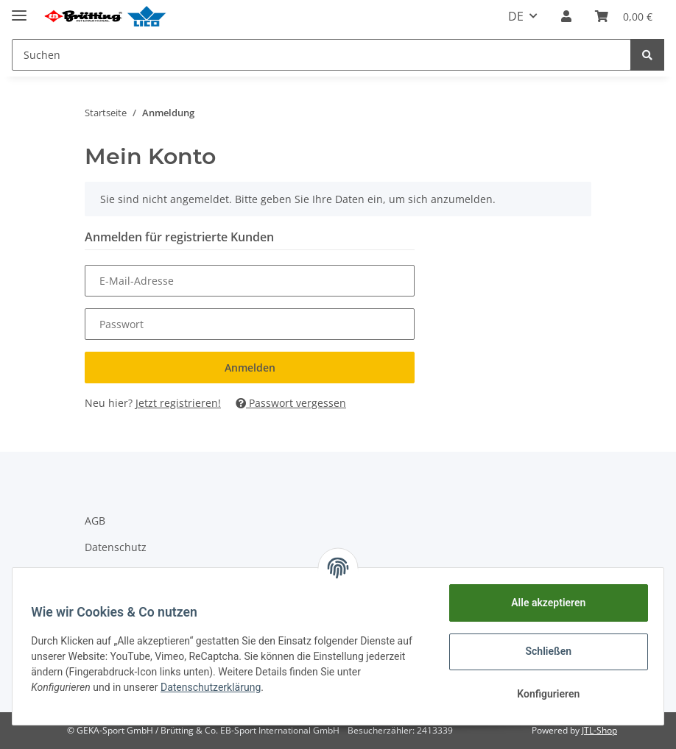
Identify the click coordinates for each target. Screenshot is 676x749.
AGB (95, 521)
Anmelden (250, 367)
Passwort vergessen (291, 403)
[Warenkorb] (623, 16)
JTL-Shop (599, 730)
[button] (566, 16)
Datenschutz (116, 547)
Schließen (544, 651)
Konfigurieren (543, 694)
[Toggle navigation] (19, 9)
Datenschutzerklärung (216, 687)
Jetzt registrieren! (178, 403)
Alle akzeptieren (543, 602)
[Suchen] (321, 55)
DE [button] (516, 16)
